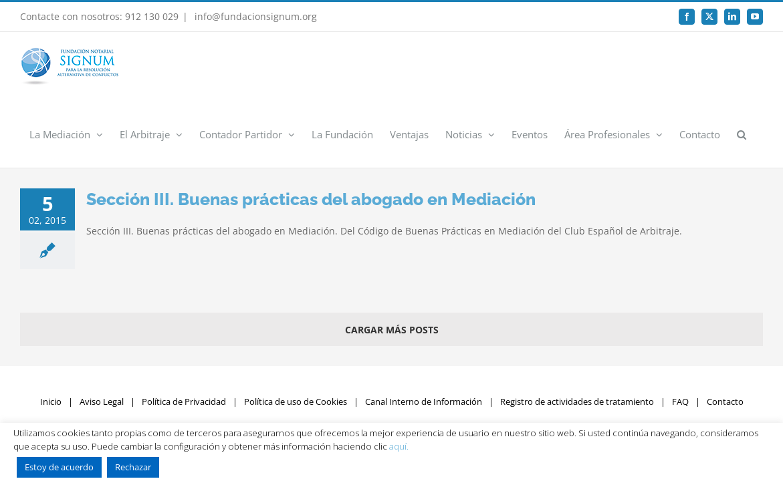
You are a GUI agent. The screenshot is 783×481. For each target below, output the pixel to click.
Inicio (51, 334)
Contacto (725, 334)
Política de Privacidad (184, 334)
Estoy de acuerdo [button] (59, 467)
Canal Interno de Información (423, 334)
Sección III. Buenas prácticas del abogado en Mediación (311, 132)
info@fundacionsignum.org (254, 16)
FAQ (680, 334)
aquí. (399, 446)
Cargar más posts (392, 262)
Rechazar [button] (133, 467)
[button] (758, 66)
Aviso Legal (102, 334)
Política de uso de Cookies (295, 334)
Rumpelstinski (569, 359)
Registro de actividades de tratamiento (577, 334)
